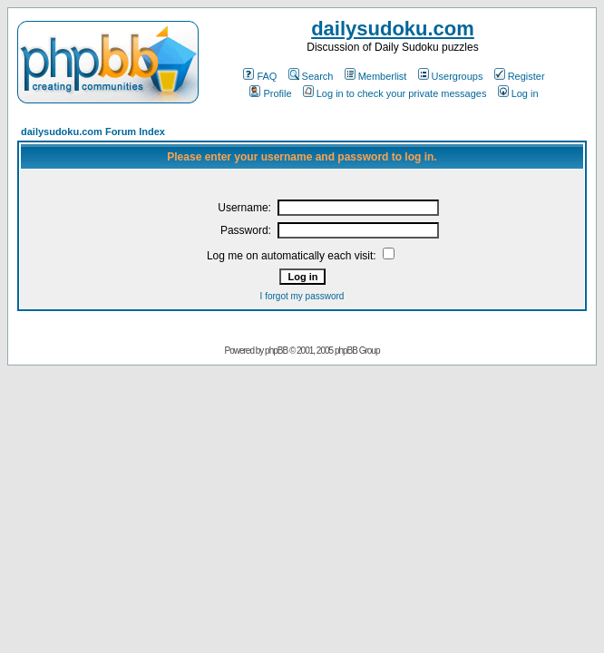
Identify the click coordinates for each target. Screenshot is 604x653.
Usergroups (450, 76)
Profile (270, 93)
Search (311, 76)
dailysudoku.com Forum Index (93, 131)
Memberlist (376, 76)
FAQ (260, 76)
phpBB (276, 351)
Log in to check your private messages (395, 93)
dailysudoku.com (392, 28)
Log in (518, 93)
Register (519, 76)
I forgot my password (302, 296)
